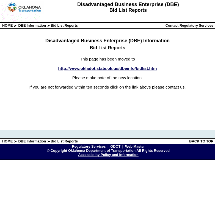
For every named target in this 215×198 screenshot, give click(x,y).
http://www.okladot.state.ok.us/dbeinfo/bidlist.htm (107, 68)
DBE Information (32, 25)
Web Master (135, 146)
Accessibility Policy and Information (108, 155)
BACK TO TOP (201, 141)
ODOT (115, 146)
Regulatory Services (89, 146)
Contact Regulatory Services (189, 25)
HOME (7, 25)
